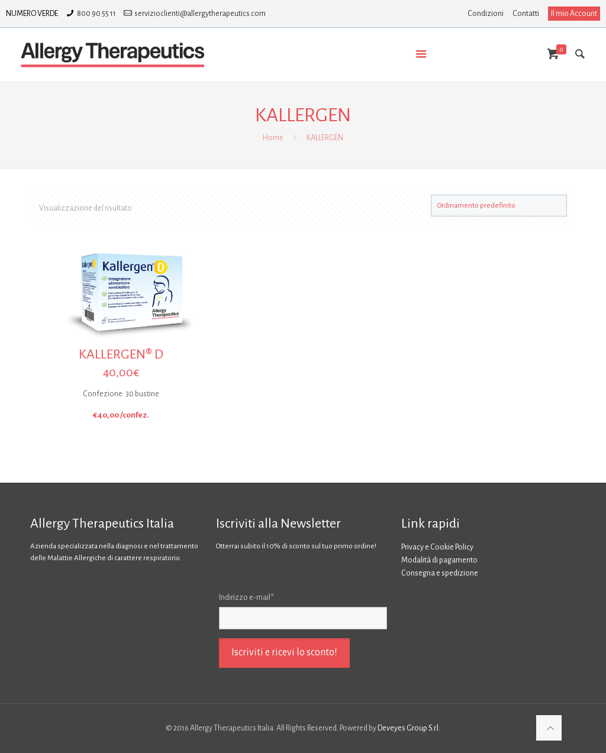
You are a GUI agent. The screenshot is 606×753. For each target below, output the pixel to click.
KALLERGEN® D (121, 354)
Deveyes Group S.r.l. (409, 728)
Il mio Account (574, 13)
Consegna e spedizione (439, 573)
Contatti (525, 13)
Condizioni (486, 13)
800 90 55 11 (96, 13)
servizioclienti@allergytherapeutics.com (200, 13)
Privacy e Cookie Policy (437, 547)
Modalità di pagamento (439, 560)
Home (273, 138)
